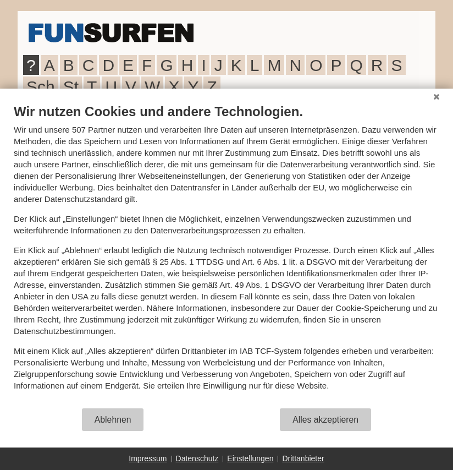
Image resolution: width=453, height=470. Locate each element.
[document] (226, 255)
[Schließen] (436, 97)
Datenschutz (197, 458)
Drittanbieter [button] (303, 458)
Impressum (148, 458)
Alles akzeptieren (325, 419)
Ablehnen (113, 419)
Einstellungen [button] (250, 458)
